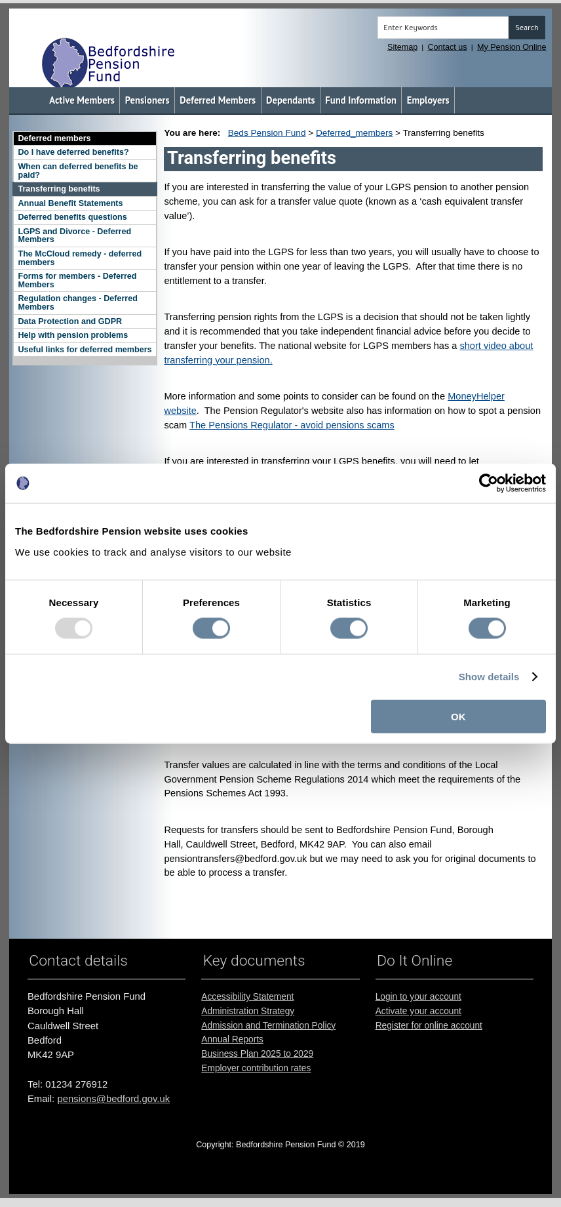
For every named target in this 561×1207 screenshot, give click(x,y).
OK (458, 716)
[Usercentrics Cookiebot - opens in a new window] (488, 483)
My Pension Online (512, 47)
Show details (489, 676)
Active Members (82, 100)
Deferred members (54, 138)
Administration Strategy (247, 1011)
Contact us (447, 47)
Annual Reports (232, 1039)
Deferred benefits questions (72, 217)
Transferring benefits (59, 189)
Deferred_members (354, 133)
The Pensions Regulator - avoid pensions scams (292, 425)
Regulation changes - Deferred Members (77, 303)
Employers (428, 100)
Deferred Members (218, 100)
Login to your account (418, 997)
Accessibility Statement (247, 997)
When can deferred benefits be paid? (78, 171)
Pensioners (147, 100)
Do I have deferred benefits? (73, 152)
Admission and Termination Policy (268, 1026)
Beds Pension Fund (267, 133)
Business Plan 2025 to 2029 (257, 1054)
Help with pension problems (73, 335)
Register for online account (429, 1026)
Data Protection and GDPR (70, 321)
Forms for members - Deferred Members (77, 280)
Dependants (290, 100)
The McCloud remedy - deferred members (80, 258)
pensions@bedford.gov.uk (113, 1099)
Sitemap (402, 47)
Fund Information (361, 100)
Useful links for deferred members (84, 349)
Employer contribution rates (256, 1068)
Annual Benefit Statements (70, 203)
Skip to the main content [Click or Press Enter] (19, 11)
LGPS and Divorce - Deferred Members (74, 236)
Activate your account (418, 1011)
